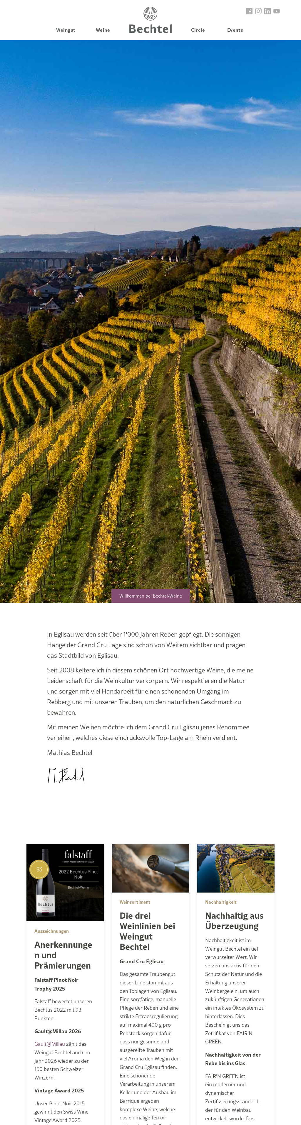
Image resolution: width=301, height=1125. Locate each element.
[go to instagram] (258, 10)
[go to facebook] (249, 10)
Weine (103, 29)
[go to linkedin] (267, 10)
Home (150, 20)
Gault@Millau (49, 1044)
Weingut (66, 29)
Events (235, 29)
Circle (198, 29)
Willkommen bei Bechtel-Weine (150, 596)
